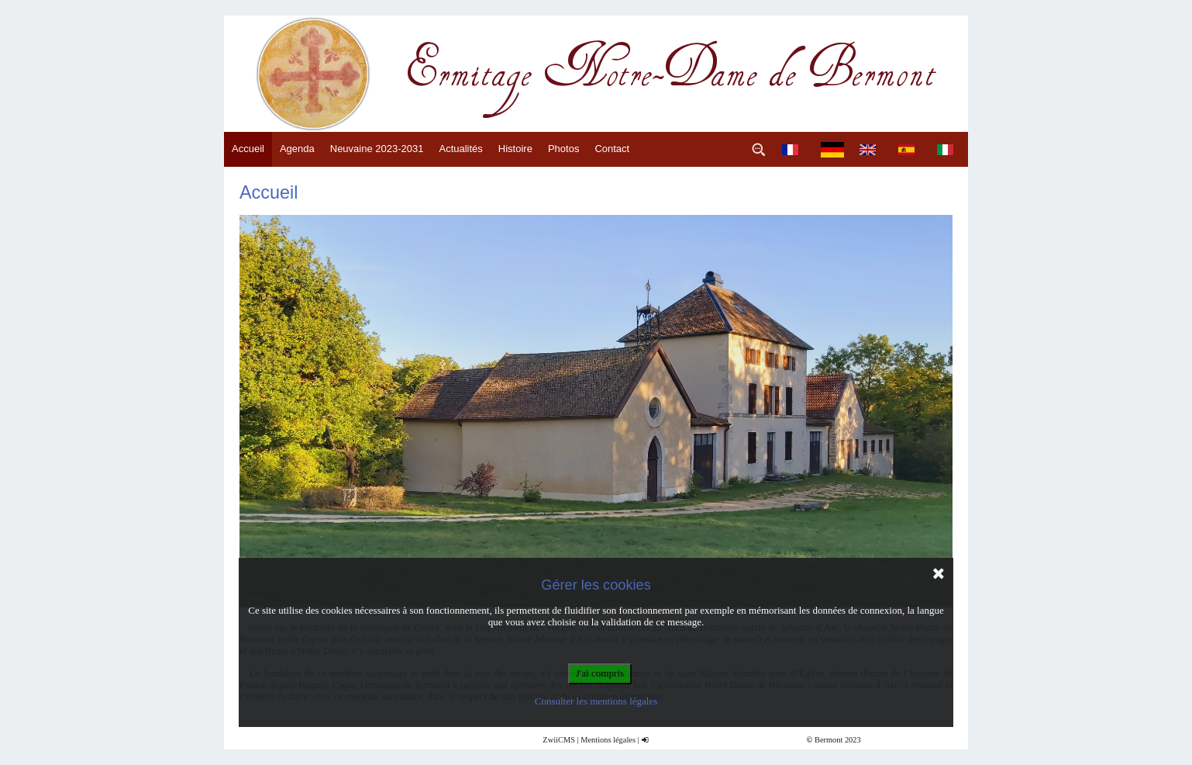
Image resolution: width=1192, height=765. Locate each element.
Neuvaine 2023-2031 (377, 148)
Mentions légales (608, 740)
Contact (611, 148)
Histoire (515, 148)
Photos (563, 148)
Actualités (460, 148)
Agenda (297, 148)
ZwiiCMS (559, 740)
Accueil (248, 148)
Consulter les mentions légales (596, 701)
